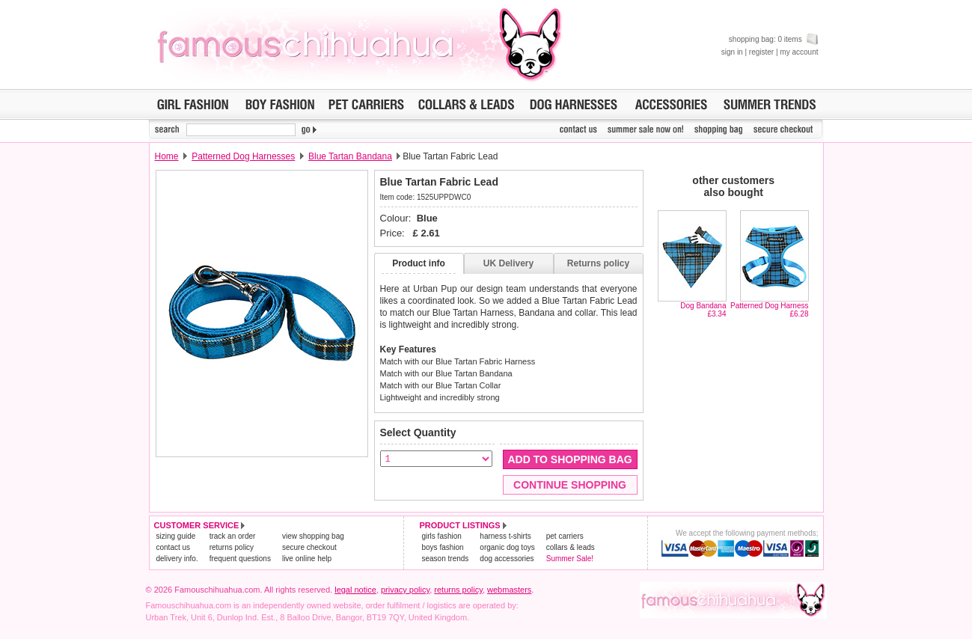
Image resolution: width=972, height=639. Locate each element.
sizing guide (176, 536)
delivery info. (177, 558)
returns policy (232, 547)
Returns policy (598, 263)
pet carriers (565, 536)
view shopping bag (313, 536)
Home (167, 156)
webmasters (509, 589)
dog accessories (507, 558)
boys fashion (443, 547)
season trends (445, 558)
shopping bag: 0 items (774, 39)
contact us (173, 547)
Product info (418, 263)
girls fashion (442, 536)
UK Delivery (508, 263)
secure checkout (309, 547)
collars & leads (570, 547)
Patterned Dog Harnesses (243, 156)
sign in (732, 52)
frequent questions (240, 558)
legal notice (355, 589)
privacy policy (405, 589)
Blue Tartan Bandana (350, 156)
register (761, 52)
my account (799, 52)
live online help (306, 558)
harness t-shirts (505, 536)
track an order (233, 536)
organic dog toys (507, 547)
